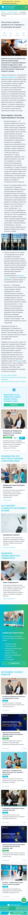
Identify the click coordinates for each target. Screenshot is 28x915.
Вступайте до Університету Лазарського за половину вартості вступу (12, 433)
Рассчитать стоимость (9, 547)
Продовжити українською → (10, 3)
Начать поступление (18, 913)
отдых (20, 361)
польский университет (8, 77)
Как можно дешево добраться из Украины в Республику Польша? (13, 13)
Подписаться (14, 405)
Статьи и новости (13, 12)
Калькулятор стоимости (11, 535)
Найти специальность (9, 598)
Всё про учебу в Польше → (9, 375)
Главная (3, 12)
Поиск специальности (10, 582)
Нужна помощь (7, 500)
